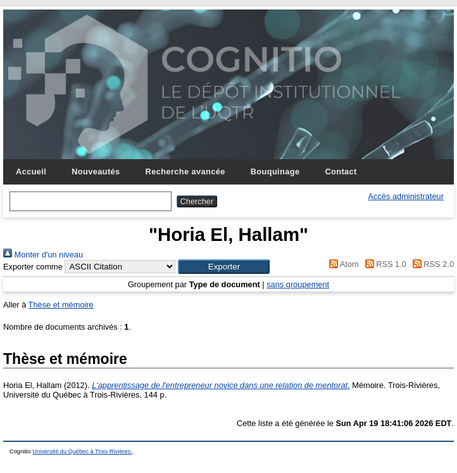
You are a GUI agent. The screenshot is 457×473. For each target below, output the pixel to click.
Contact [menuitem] (340, 171)
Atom (342, 264)
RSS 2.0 (431, 264)
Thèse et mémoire (61, 304)
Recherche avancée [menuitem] (185, 171)
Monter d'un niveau (43, 254)
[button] (224, 266)
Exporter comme (33, 266)
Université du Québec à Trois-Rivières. (82, 451)
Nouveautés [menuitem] (96, 171)
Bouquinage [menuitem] (275, 171)
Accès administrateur (406, 196)
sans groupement (297, 284)
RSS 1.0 (383, 264)
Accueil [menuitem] (31, 171)
